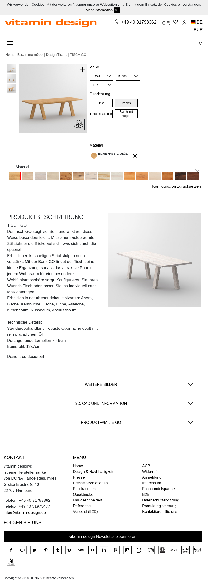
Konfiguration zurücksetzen (176, 186)
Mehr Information (99, 10)
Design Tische (56, 55)
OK (116, 10)
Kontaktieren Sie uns (159, 512)
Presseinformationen (90, 483)
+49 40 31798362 (139, 21)
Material (96, 145)
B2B (145, 494)
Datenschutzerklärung (160, 500)
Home (9, 55)
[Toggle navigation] (9, 43)
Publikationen (84, 489)
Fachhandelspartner (159, 489)
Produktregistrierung (159, 506)
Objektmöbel (83, 494)
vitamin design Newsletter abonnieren (103, 536)
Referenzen (83, 506)
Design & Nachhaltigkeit (93, 472)
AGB (146, 466)
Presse (79, 477)
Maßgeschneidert (87, 500)
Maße (94, 67)
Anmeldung (151, 477)
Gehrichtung (100, 94)
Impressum (151, 483)
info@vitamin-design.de (25, 512)
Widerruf (149, 472)
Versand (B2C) (85, 512)
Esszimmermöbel (30, 55)
